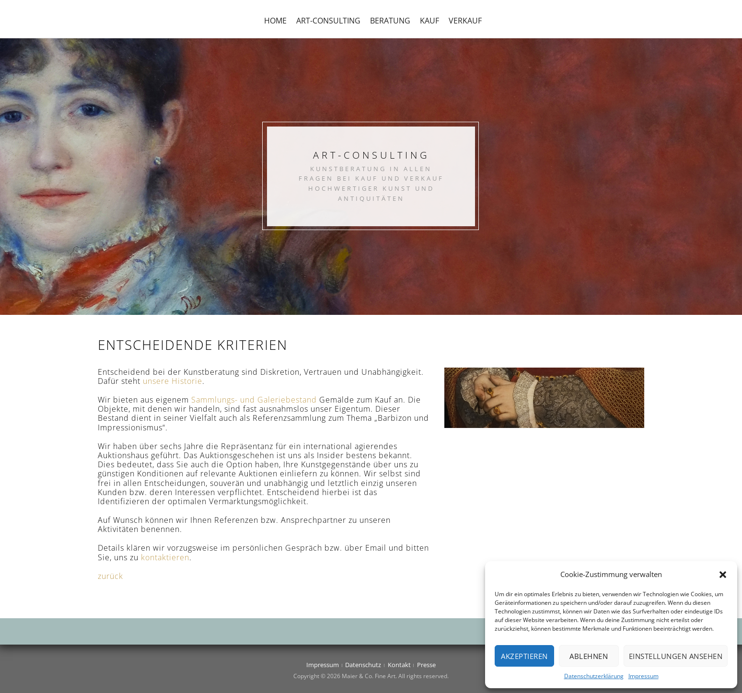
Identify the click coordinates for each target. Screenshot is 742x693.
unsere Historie (172, 381)
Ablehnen (588, 656)
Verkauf (465, 20)
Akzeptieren (524, 656)
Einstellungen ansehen (676, 656)
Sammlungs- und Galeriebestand (254, 399)
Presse (426, 664)
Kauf (429, 20)
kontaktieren (165, 557)
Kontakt (399, 664)
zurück (110, 576)
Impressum (643, 676)
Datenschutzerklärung (594, 676)
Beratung (390, 20)
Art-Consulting (328, 20)
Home (275, 20)
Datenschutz (363, 664)
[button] (723, 574)
